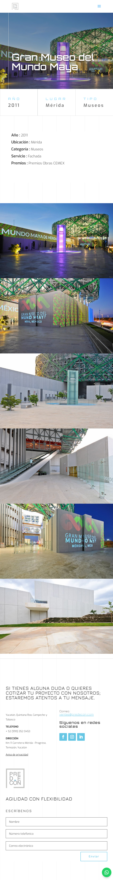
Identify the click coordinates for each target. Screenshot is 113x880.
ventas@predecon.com (76, 714)
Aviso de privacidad (17, 754)
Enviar (94, 856)
